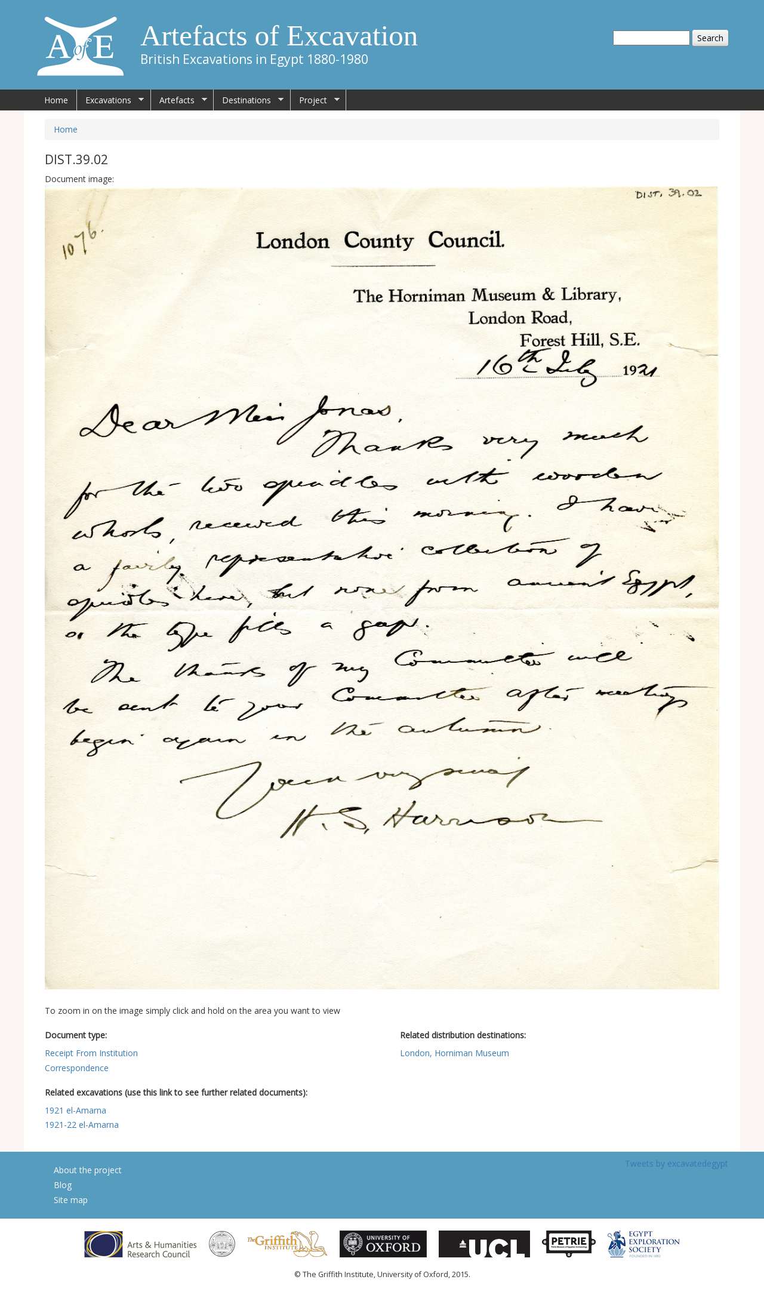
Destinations (249, 100)
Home (56, 100)
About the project (88, 1170)
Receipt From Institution (91, 1053)
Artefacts (179, 100)
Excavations (110, 100)
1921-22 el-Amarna (82, 1124)
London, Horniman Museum (454, 1053)
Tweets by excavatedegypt (676, 1163)
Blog (63, 1185)
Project (315, 100)
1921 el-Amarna (75, 1110)
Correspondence (77, 1068)
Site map (71, 1199)
